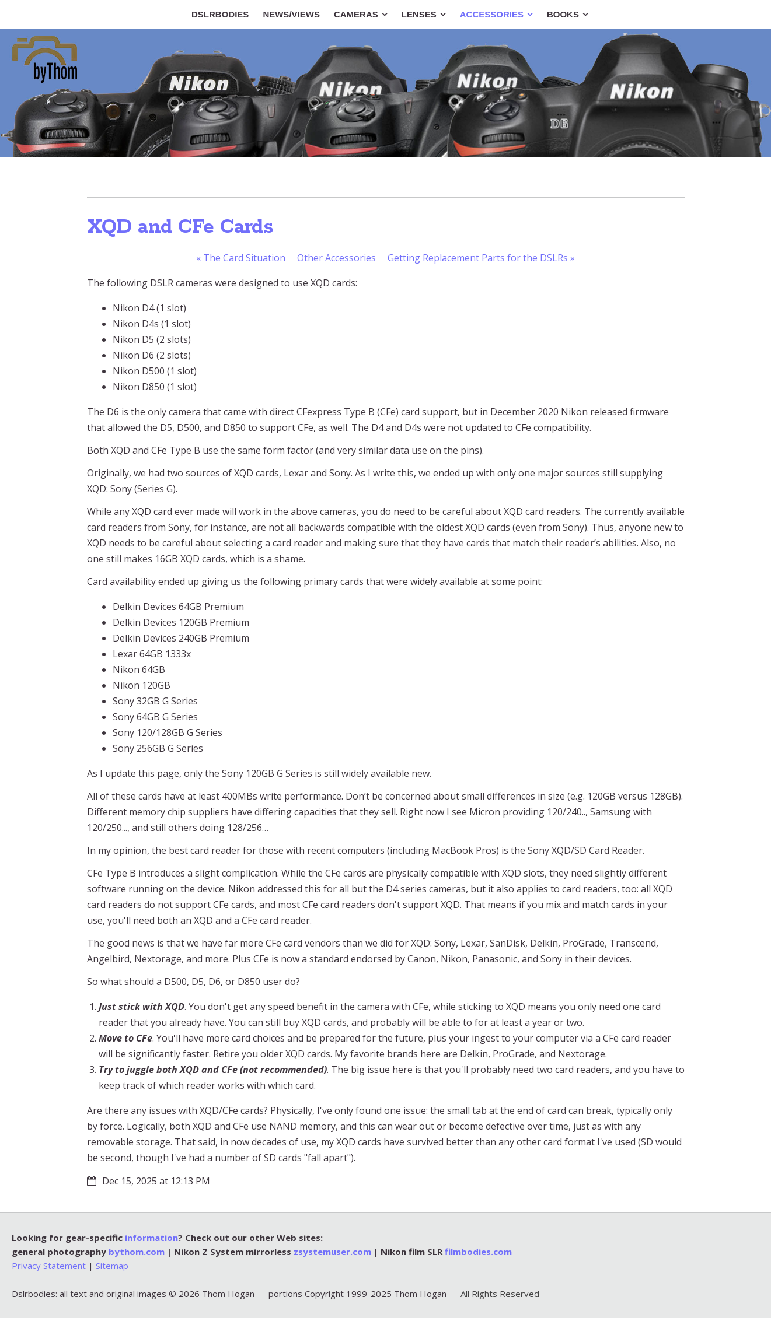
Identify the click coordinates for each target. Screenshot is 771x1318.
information (151, 1237)
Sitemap (112, 1265)
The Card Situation (240, 257)
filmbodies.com (478, 1251)
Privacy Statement (49, 1265)
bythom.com (137, 1251)
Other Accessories (336, 257)
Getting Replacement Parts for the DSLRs (481, 257)
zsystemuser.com (332, 1251)
